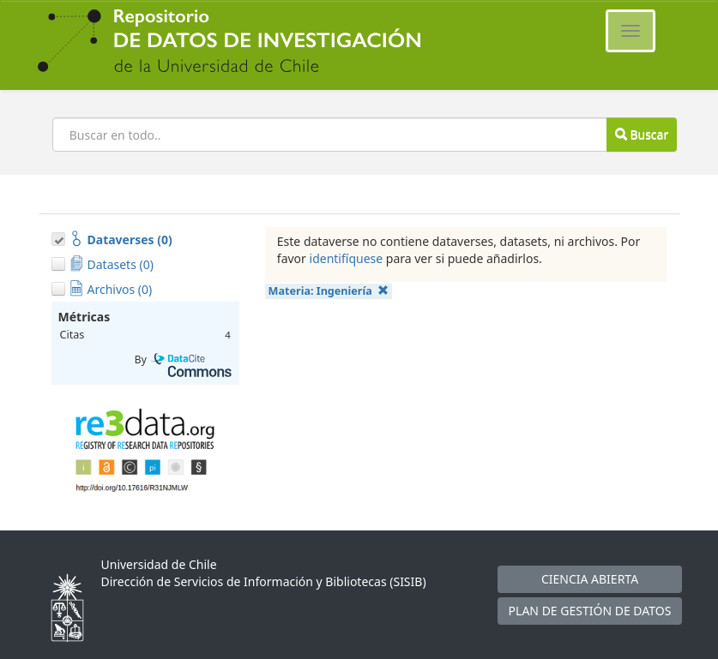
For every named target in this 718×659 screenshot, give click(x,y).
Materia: (328, 291)
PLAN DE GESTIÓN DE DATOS (590, 610)
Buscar (641, 134)
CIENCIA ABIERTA (589, 579)
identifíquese (346, 258)
